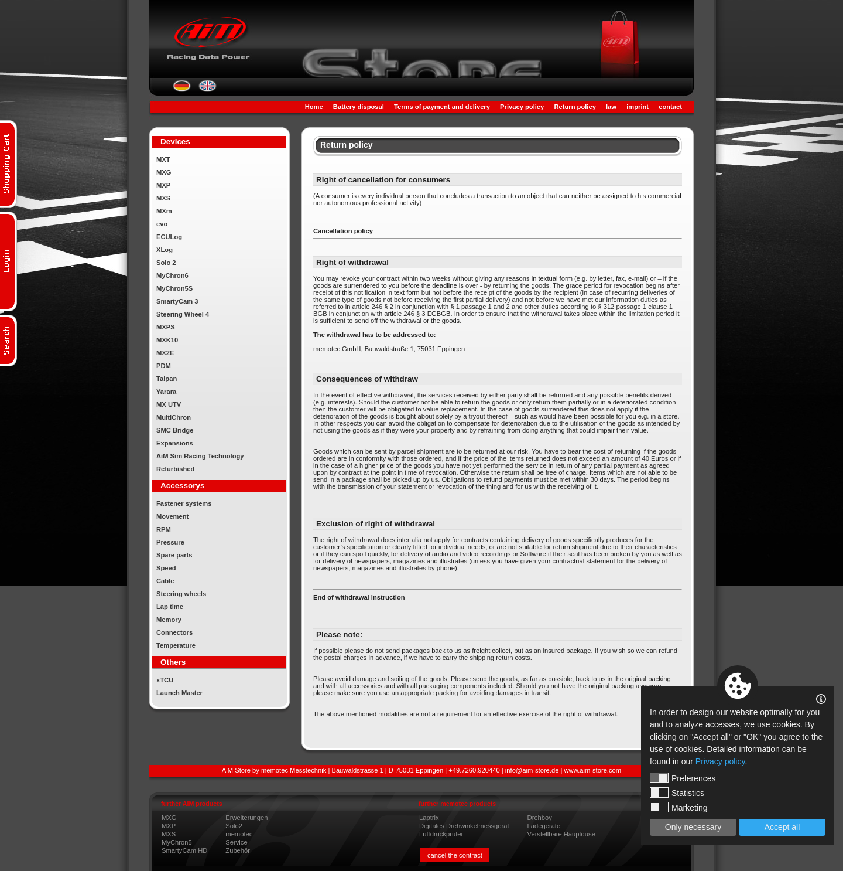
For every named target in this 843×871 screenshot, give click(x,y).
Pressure (170, 542)
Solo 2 (166, 262)
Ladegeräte (544, 825)
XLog (164, 249)
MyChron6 (172, 275)
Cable (165, 580)
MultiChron (173, 417)
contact (670, 106)
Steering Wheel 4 (182, 314)
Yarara (166, 391)
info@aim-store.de (532, 770)
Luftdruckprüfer (441, 834)
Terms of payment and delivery (442, 106)
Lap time (169, 606)
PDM (163, 365)
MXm (164, 211)
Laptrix (429, 817)
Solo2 (233, 825)
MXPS (165, 327)
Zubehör (237, 850)
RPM (163, 529)
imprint (637, 106)
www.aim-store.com (593, 770)
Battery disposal (358, 106)
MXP (163, 185)
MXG (163, 172)
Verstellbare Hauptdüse (561, 834)
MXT (163, 159)
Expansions (174, 443)
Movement (172, 516)
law (611, 106)
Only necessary (693, 827)
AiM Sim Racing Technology (200, 456)
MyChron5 (177, 842)
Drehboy (539, 817)
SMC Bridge (174, 430)
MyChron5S (174, 288)
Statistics (677, 792)
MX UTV (168, 404)
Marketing (678, 807)
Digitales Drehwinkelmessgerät (464, 825)
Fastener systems (184, 503)
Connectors (174, 632)
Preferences (682, 778)
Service (236, 842)
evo (161, 223)
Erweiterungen (246, 817)
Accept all (782, 827)
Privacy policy (522, 106)
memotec (238, 834)
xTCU (164, 679)
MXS (163, 198)
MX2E (165, 352)
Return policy (574, 106)
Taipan (166, 378)
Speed (166, 567)
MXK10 (167, 339)
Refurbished (175, 468)
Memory (168, 619)
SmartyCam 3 (177, 301)
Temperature (176, 645)
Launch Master (179, 692)
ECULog (169, 236)
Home (314, 106)
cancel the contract (454, 855)
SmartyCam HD (184, 850)
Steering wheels (181, 593)
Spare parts (174, 555)
